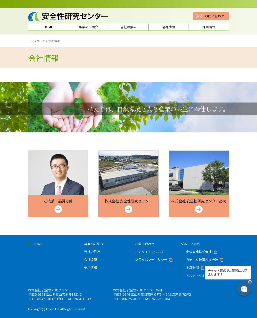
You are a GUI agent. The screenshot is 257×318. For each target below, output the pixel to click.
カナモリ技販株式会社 (202, 260)
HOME (48, 26)
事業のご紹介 (88, 26)
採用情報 (208, 26)
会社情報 (168, 26)
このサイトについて (149, 252)
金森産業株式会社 (199, 252)
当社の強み (128, 26)
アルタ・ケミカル (199, 276)
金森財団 (192, 268)
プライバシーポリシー (151, 260)
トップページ (36, 41)
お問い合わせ (214, 15)
